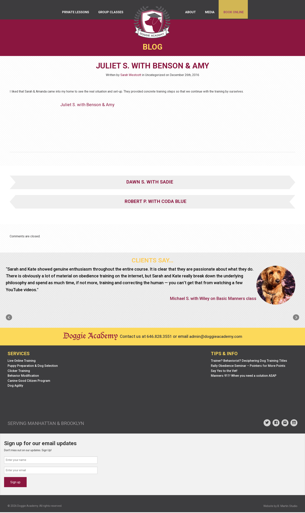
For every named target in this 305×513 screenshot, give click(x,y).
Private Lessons (75, 13)
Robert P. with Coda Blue (155, 202)
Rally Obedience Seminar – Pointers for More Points (248, 367)
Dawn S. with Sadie (149, 182)
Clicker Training (19, 371)
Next (296, 318)
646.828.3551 (158, 337)
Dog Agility (15, 386)
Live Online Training (22, 362)
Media (207, 13)
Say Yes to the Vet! (224, 371)
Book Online (232, 13)
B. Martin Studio (287, 507)
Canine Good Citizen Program (29, 381)
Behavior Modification (23, 376)
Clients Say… (152, 261)
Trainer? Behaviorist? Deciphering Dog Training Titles (249, 362)
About (186, 13)
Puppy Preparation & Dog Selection (33, 367)
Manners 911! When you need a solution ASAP (243, 376)
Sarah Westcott (130, 76)
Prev (9, 318)
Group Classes (112, 13)
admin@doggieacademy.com (216, 337)
